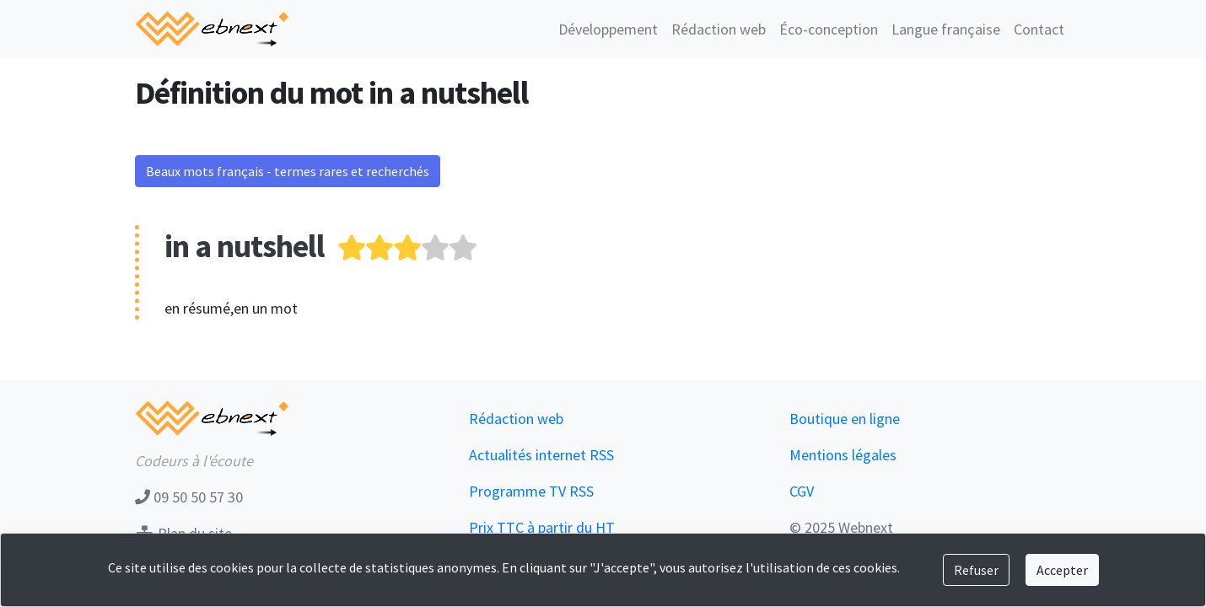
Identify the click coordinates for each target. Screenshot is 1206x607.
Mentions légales (842, 455)
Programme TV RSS (531, 491)
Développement (608, 29)
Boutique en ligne (844, 418)
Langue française (945, 29)
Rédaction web (718, 29)
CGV (801, 491)
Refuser (976, 569)
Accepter (1062, 569)
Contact (1039, 29)
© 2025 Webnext (841, 527)
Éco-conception (828, 29)
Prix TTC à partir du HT (542, 527)
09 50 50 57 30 (189, 497)
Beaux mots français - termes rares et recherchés (287, 171)
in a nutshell (244, 246)
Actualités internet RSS (541, 455)
